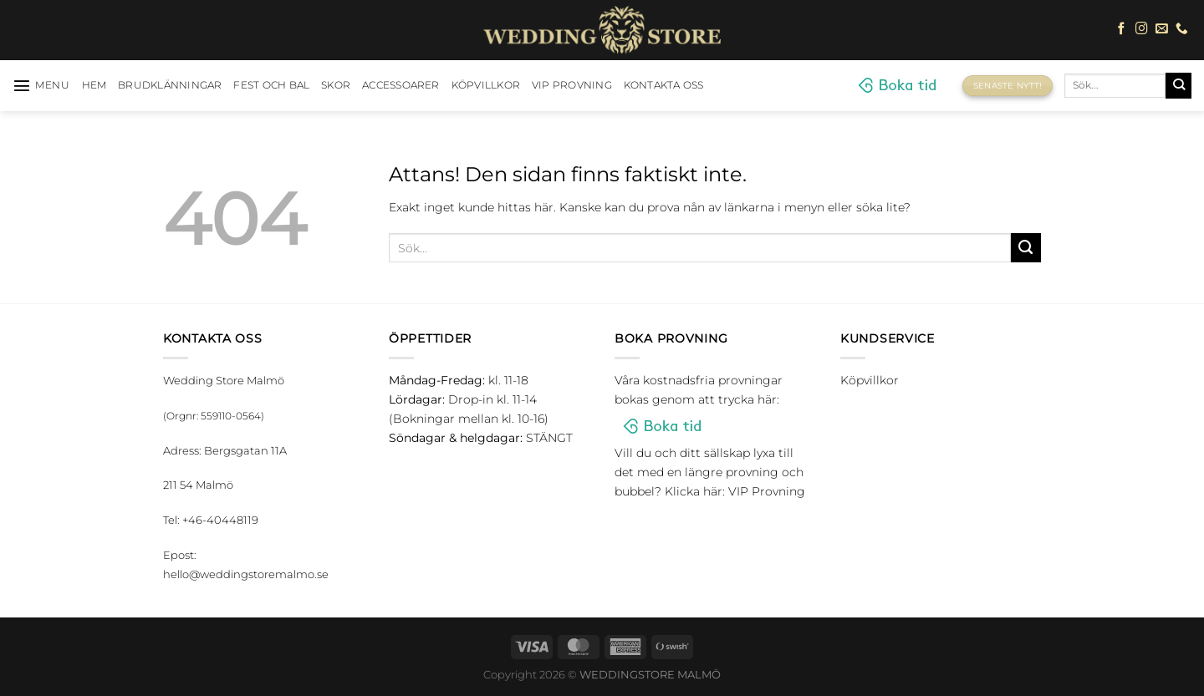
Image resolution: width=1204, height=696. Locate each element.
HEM (94, 85)
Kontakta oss (664, 85)
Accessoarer (401, 85)
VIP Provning (572, 85)
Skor (335, 85)
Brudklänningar (170, 85)
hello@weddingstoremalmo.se (246, 574)
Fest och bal (271, 85)
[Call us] (1182, 29)
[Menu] (41, 85)
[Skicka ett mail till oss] (1162, 29)
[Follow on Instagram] (1141, 29)
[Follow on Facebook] (1121, 29)
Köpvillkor (486, 85)
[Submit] (1178, 85)
